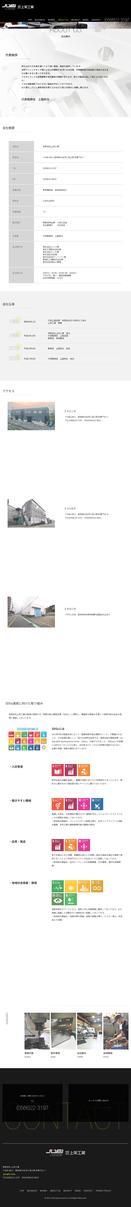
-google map (9, 1174)
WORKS (51, 19)
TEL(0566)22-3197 (73, 422)
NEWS (85, 19)
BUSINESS (40, 19)
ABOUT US (63, 19)
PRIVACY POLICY (103, 1191)
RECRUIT (75, 19)
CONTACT (96, 19)
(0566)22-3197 (49, 177)
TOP (30, 19)
